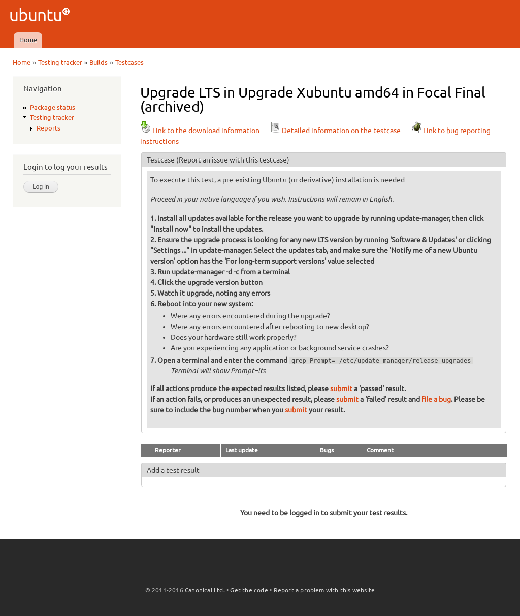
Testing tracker (60, 62)
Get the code (249, 590)
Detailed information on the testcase (335, 130)
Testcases (129, 62)
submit (341, 388)
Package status (52, 107)
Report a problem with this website (324, 590)
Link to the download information (199, 130)
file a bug (436, 399)
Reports (48, 128)
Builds (98, 62)
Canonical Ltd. (205, 590)
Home (28, 39)
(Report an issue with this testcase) (232, 160)
